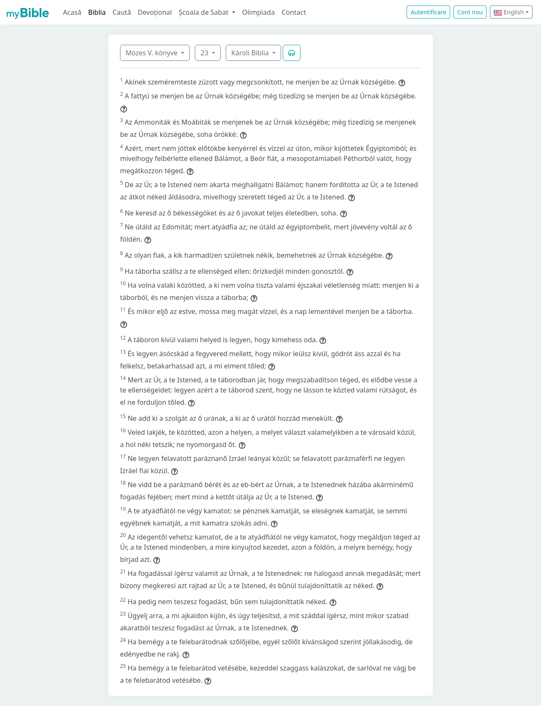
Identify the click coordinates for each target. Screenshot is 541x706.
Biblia (97, 12)
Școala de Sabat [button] (204, 12)
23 (205, 52)
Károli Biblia (250, 52)
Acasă (72, 12)
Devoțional (155, 12)
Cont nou (470, 12)
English (509, 12)
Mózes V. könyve (152, 52)
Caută (121, 12)
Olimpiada (258, 12)
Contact (293, 12)
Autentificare (428, 12)
